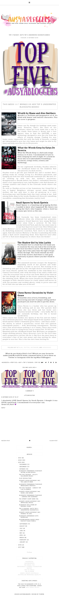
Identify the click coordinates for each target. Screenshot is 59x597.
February (23, 540)
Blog (21, 347)
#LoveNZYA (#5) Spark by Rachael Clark (28, 505)
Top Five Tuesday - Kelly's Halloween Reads (28, 475)
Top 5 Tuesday (28, 362)
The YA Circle (29, 570)
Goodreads (47, 347)
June (21, 530)
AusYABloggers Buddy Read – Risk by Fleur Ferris (29, 520)
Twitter (27, 347)
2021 (20, 458)
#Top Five (14, 362)
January (23, 542)
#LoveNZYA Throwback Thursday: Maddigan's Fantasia (31, 485)
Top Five (37, 362)
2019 (20, 462)
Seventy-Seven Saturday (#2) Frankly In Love (29, 513)
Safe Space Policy (32, 587)
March (22, 537)
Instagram (34, 347)
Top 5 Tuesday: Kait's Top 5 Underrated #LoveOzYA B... (29, 509)
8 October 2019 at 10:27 (9, 397)
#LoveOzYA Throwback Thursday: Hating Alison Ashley (31, 471)
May (21, 533)
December (23, 464)
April (22, 535)
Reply (3, 408)
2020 (20, 460)
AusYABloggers (25, 594)
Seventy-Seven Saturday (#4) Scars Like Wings (29, 492)
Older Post (54, 440)
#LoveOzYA (5, 362)
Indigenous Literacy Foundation (29, 566)
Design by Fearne (38, 594)
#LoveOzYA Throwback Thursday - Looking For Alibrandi (30, 496)
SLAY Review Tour (25, 478)
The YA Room (29, 571)
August (22, 526)
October (23, 469)
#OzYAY (29, 568)
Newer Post (5, 440)
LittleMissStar (29, 395)
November (23, 466)
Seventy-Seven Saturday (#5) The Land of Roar (29, 481)
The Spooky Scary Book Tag (28, 499)
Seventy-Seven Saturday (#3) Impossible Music (29, 502)
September (24, 524)
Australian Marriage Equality (29, 574)
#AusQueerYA (29, 563)
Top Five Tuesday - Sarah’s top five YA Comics (30, 488)
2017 (20, 547)
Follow (29, 552)
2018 (20, 545)
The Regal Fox (29, 565)
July (21, 528)
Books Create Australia (29, 573)
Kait (17, 104)
